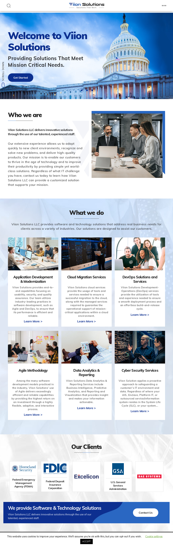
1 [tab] (82, 90)
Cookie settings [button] (154, 536)
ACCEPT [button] (86, 541)
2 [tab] (87, 90)
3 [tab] (92, 90)
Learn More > (33, 321)
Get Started (20, 77)
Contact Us (145, 512)
